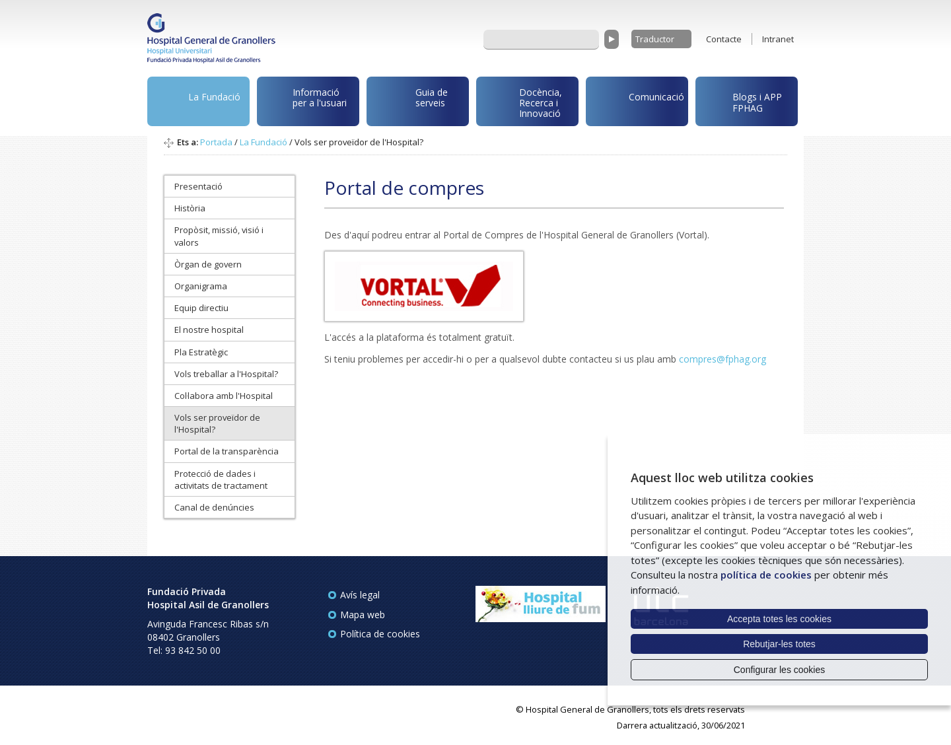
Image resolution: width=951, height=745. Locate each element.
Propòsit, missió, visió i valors (219, 236)
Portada (216, 142)
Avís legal (360, 594)
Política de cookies (380, 633)
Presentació (198, 186)
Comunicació (637, 98)
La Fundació (196, 103)
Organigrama (200, 286)
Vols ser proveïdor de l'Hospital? (217, 423)
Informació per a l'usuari (304, 99)
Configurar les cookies (780, 669)
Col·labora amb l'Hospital (223, 396)
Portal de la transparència (226, 451)
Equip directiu (201, 308)
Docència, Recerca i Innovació (521, 101)
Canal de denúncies (214, 507)
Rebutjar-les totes (779, 644)
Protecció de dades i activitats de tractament (220, 479)
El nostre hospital (209, 330)
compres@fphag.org (722, 359)
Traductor (654, 39)
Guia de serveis (409, 104)
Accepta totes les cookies (779, 619)
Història (189, 208)
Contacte (724, 39)
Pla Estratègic (201, 352)
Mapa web (362, 614)
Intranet (778, 39)
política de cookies (766, 574)
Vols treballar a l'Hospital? (226, 374)
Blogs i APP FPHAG (741, 98)
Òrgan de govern (208, 264)
